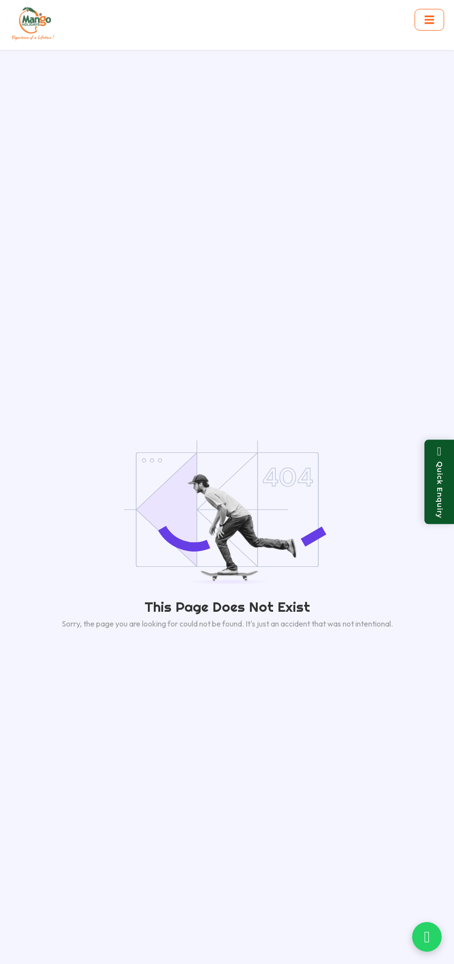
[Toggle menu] (429, 20)
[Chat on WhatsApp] (427, 937)
